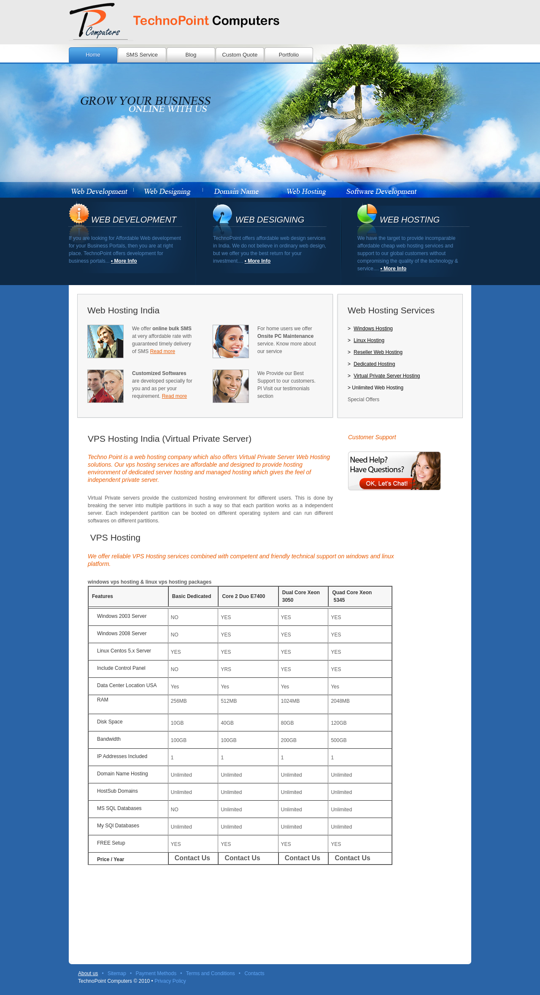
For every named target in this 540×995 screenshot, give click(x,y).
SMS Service (142, 55)
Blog (190, 55)
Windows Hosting (373, 329)
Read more (162, 351)
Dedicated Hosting (374, 364)
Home (93, 55)
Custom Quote (240, 55)
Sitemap (117, 973)
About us (88, 973)
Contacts (254, 973)
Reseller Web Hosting (378, 352)
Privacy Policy (170, 981)
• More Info (124, 261)
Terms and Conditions (210, 973)
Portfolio (289, 55)
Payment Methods (156, 973)
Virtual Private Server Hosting (387, 376)
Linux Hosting (369, 340)
